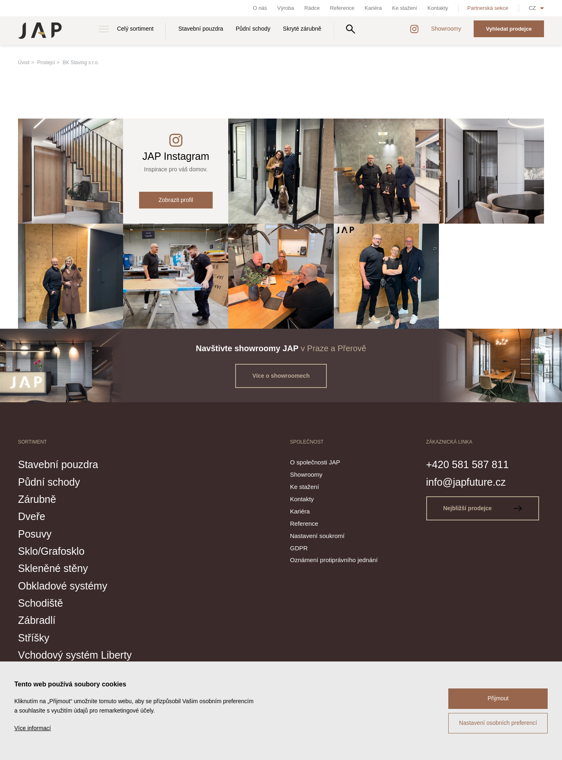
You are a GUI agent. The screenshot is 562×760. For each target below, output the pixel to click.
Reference (342, 8)
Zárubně (37, 499)
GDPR (299, 548)
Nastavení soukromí (317, 535)
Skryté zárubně (302, 28)
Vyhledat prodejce (509, 29)
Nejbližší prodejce (482, 508)
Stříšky (33, 637)
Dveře (31, 516)
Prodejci (46, 62)
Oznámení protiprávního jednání (334, 559)
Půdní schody (253, 28)
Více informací (32, 728)
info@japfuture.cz (466, 482)
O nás (260, 8)
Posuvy (35, 534)
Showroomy (446, 28)
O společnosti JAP (315, 462)
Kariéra (373, 8)
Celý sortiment (135, 28)
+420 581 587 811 (467, 464)
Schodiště (40, 603)
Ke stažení (404, 8)
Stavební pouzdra (200, 28)
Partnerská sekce (487, 8)
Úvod (23, 62)
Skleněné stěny (53, 568)
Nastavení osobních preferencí (498, 723)
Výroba (285, 8)
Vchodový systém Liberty (75, 655)
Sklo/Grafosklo (51, 551)
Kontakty (437, 8)
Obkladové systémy (62, 586)
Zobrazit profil (175, 200)
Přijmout (498, 698)
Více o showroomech (281, 375)
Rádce (312, 8)
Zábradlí (37, 620)
